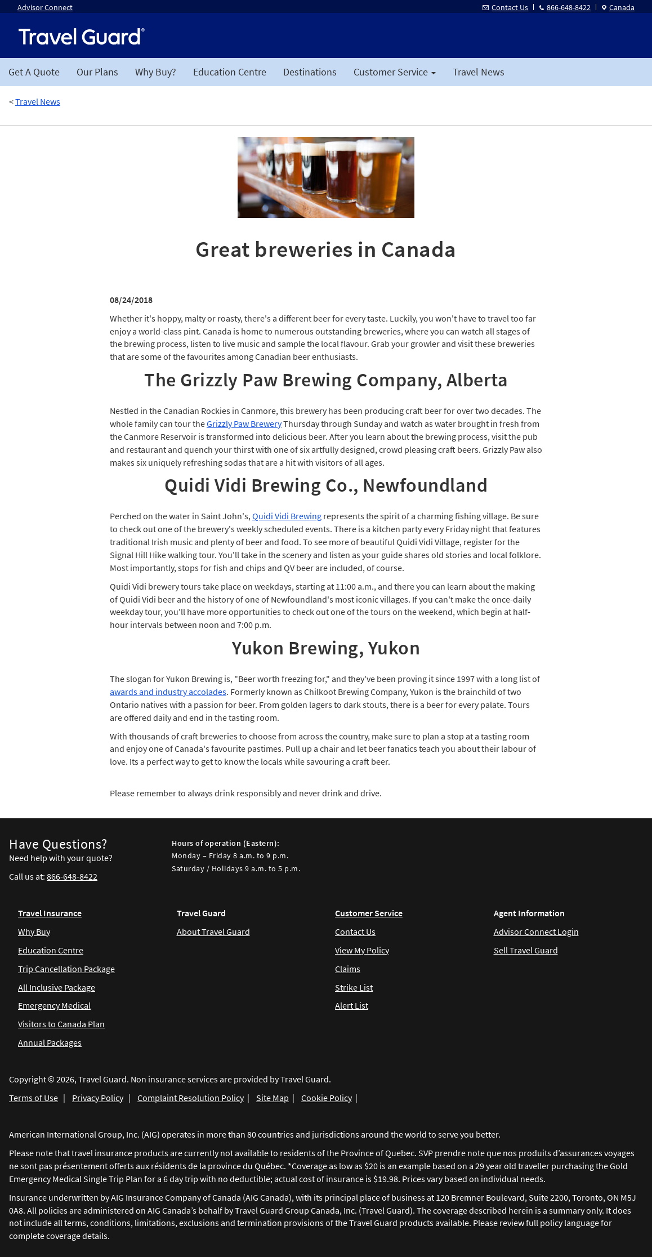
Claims (347, 968)
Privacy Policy (97, 1097)
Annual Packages (50, 1042)
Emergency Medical (54, 1005)
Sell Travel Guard (526, 950)
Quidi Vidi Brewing (286, 515)
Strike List (354, 987)
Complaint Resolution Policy (190, 1097)
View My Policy (362, 950)
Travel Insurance (50, 913)
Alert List (351, 1005)
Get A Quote (34, 71)
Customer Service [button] (395, 71)
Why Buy (34, 931)
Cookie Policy (326, 1097)
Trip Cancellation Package (66, 968)
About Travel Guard (213, 931)
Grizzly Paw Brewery (244, 423)
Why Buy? (155, 71)
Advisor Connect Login (536, 931)
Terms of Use (33, 1097)
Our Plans (97, 71)
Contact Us (505, 7)
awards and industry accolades (168, 691)
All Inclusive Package (56, 987)
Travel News (478, 71)
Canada (618, 7)
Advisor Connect (45, 7)
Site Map (272, 1097)
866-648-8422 (565, 7)
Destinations (310, 71)
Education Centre (229, 71)
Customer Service (369, 913)
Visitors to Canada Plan (61, 1023)
